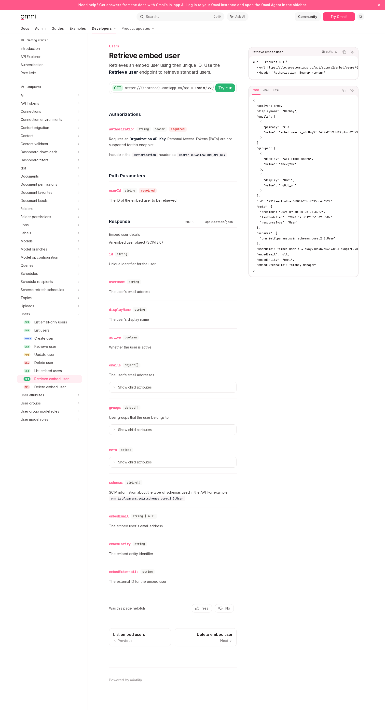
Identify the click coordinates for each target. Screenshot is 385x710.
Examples (78, 29)
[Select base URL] (159, 87)
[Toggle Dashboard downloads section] (49, 152)
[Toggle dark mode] (360, 16)
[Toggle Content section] (49, 136)
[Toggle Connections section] (49, 111)
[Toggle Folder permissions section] (49, 217)
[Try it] (225, 88)
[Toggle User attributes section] (49, 395)
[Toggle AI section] (49, 95)
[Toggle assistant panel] (237, 16)
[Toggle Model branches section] (49, 249)
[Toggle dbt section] (49, 168)
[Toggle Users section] (49, 314)
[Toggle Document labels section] (49, 201)
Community (307, 16)
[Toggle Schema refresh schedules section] (49, 290)
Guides (58, 29)
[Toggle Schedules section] (49, 274)
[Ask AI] (352, 52)
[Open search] (180, 16)
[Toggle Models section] (49, 241)
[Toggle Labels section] (49, 233)
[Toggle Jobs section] (49, 225)
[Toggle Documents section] (49, 176)
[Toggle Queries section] (49, 265)
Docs (25, 29)
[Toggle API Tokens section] (49, 103)
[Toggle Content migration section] (49, 128)
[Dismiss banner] (379, 5)
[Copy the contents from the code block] (344, 52)
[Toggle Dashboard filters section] (49, 160)
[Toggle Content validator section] (49, 144)
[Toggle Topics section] (49, 298)
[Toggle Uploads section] (49, 306)
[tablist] (294, 90)
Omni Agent (271, 5)
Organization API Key (147, 139)
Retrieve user (123, 72)
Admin (40, 29)
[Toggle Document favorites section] (49, 192)
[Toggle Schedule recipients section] (49, 282)
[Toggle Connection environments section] (49, 120)
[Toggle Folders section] (49, 209)
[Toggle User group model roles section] (49, 411)
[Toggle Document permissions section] (49, 184)
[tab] (256, 90)
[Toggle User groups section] (49, 403)
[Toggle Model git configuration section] (49, 257)
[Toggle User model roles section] (49, 419)
